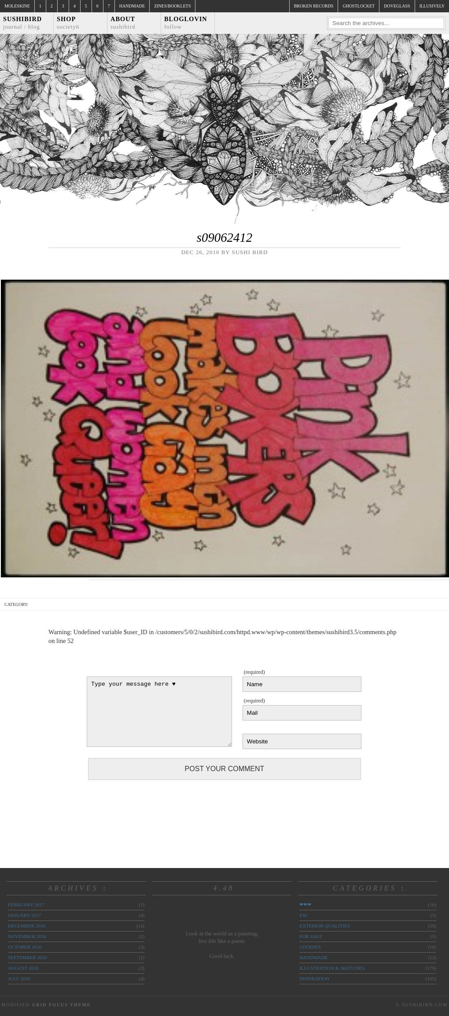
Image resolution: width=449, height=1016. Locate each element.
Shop (68, 22)
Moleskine (17, 6)
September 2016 (27, 957)
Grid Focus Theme (61, 1004)
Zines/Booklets (172, 6)
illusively (432, 6)
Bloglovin (185, 22)
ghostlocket (358, 6)
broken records (314, 6)
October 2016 (24, 946)
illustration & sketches (331, 968)
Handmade (132, 6)
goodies (309, 946)
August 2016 (23, 968)
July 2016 (19, 978)
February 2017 (26, 904)
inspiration (314, 978)
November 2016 (27, 936)
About (123, 22)
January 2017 (24, 915)
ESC (303, 915)
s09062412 (224, 237)
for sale (310, 936)
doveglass (397, 6)
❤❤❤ (305, 904)
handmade (313, 957)
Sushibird (22, 22)
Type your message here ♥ (159, 711)
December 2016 (26, 925)
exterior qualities (324, 925)
